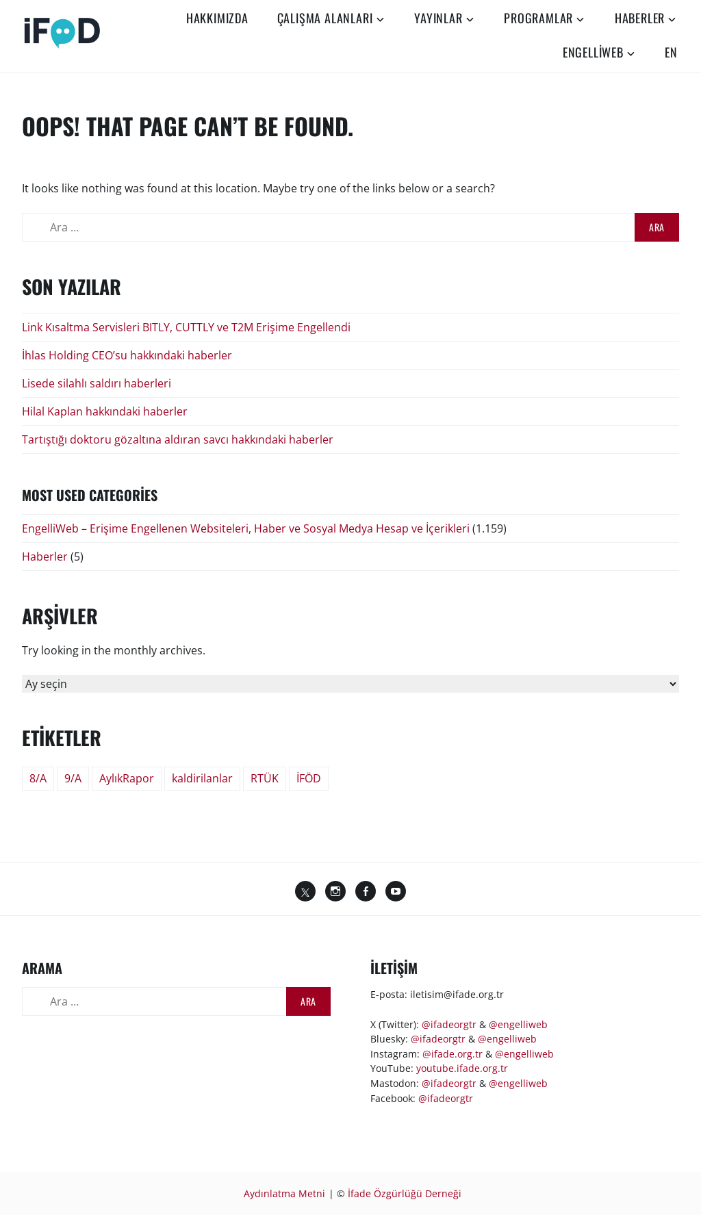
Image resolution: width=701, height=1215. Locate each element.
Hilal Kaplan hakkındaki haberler (105, 411)
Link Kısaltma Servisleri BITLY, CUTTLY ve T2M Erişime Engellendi (186, 327)
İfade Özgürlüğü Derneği (404, 1193)
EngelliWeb (593, 52)
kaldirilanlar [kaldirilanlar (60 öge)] (202, 778)
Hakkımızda (217, 18)
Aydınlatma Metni (284, 1193)
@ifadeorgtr (449, 1024)
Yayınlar (438, 18)
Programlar (538, 18)
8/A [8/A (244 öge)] (38, 778)
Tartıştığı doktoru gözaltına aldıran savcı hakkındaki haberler (177, 439)
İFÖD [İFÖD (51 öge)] (308, 778)
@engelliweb (518, 1024)
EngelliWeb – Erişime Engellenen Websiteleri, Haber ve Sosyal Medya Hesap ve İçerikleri (246, 528)
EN (671, 52)
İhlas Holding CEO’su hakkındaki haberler (127, 355)
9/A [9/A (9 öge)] (72, 778)
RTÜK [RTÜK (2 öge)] (265, 778)
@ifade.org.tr (452, 1053)
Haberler (640, 18)
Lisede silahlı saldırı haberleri (96, 383)
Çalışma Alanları (325, 18)
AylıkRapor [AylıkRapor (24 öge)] (126, 778)
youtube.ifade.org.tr (462, 1068)
